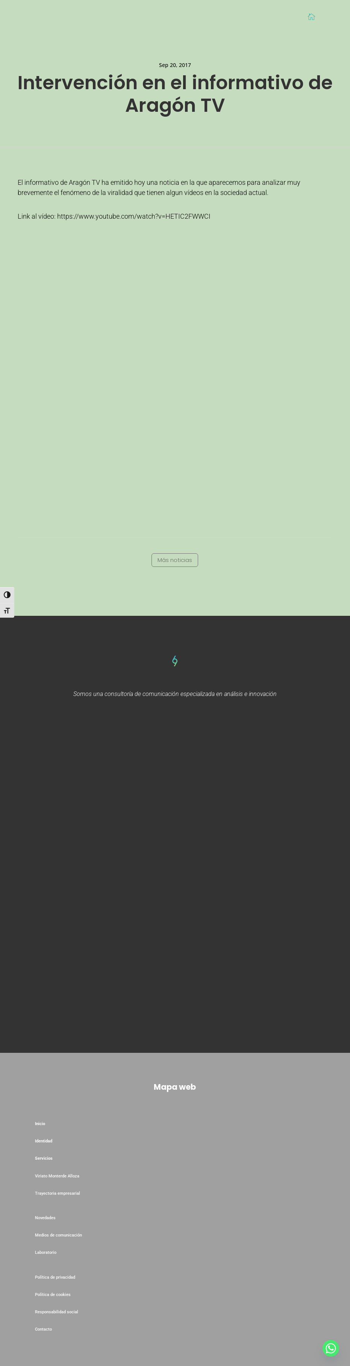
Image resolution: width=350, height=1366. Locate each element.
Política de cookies (53, 1294)
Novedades (45, 1217)
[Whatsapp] (331, 1348)
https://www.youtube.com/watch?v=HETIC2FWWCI (134, 216)
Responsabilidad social (56, 1312)
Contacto (43, 1329)
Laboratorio (46, 1252)
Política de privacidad (55, 1277)
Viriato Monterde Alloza (57, 1176)
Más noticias (175, 560)
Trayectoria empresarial (57, 1193)
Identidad (43, 1141)
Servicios (44, 1158)
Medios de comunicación (58, 1235)
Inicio (40, 1123)
